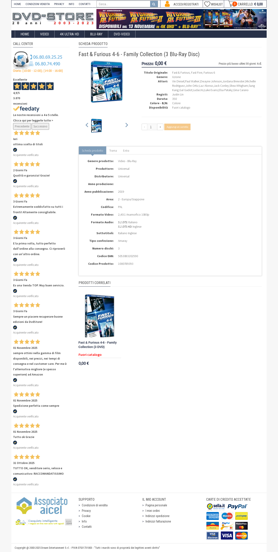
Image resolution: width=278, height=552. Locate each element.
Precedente (22, 126)
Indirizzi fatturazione (158, 521)
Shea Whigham (239, 86)
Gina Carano (241, 90)
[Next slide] (126, 126)
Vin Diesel (178, 81)
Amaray (122, 241)
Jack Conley (221, 86)
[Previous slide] (87, 126)
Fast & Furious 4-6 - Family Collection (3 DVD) (98, 345)
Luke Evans (211, 90)
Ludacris (198, 90)
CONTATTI (84, 4)
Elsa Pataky (225, 90)
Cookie (86, 516)
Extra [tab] (126, 150)
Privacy (86, 510)
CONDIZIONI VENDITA (38, 4)
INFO (71, 4)
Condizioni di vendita (95, 505)
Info (84, 521)
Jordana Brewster (234, 81)
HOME (17, 4)
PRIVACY (59, 4)
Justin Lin (178, 94)
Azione (176, 77)
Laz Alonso (206, 86)
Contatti (87, 526)
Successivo (40, 126)
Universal (123, 169)
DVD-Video (122, 34)
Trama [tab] (113, 150)
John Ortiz (192, 86)
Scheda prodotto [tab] (92, 150)
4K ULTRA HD (69, 34)
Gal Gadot (185, 90)
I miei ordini (153, 510)
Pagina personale (156, 505)
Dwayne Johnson (211, 81)
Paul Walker (192, 81)
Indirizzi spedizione (158, 516)
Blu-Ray (96, 34)
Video (44, 34)
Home (25, 34)
